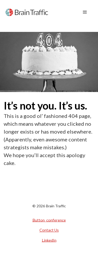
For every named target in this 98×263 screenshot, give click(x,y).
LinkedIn (49, 240)
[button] (85, 12)
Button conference (49, 220)
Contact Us (49, 230)
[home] (26, 12)
